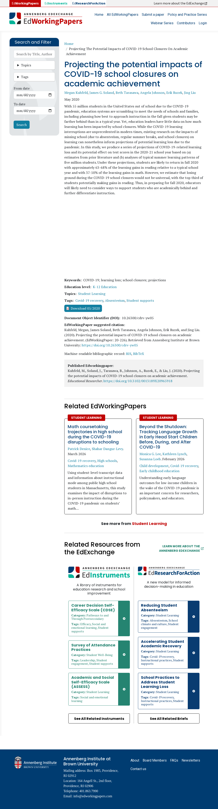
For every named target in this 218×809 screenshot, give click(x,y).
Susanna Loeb (150, 459)
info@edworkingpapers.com (92, 796)
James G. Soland (101, 92)
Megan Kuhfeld (76, 92)
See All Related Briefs (169, 718)
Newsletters (191, 760)
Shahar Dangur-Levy (107, 448)
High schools (107, 460)
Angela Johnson (152, 92)
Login (203, 23)
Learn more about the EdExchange (181, 3)
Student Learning (91, 293)
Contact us (138, 769)
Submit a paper (153, 15)
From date (22, 88)
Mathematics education (86, 465)
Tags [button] (24, 76)
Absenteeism (115, 300)
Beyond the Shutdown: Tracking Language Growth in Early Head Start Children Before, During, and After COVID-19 (168, 437)
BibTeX (138, 353)
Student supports (140, 300)
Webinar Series (162, 23)
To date (19, 104)
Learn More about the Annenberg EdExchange (181, 548)
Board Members (155, 760)
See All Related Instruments (99, 718)
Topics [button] (26, 65)
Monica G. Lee (150, 454)
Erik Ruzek (174, 92)
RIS (128, 353)
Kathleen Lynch (174, 454)
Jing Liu (190, 92)
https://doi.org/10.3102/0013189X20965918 (137, 381)
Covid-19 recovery (89, 300)
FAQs (174, 760)
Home (99, 15)
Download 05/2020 (85, 308)
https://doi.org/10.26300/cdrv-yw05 (110, 345)
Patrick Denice (79, 448)
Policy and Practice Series (187, 15)
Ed (55, 3)
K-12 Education (105, 286)
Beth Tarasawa (127, 92)
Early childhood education (159, 471)
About (135, 760)
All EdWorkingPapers (122, 15)
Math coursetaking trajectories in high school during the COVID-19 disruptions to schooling (95, 434)
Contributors (186, 23)
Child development (154, 465)
